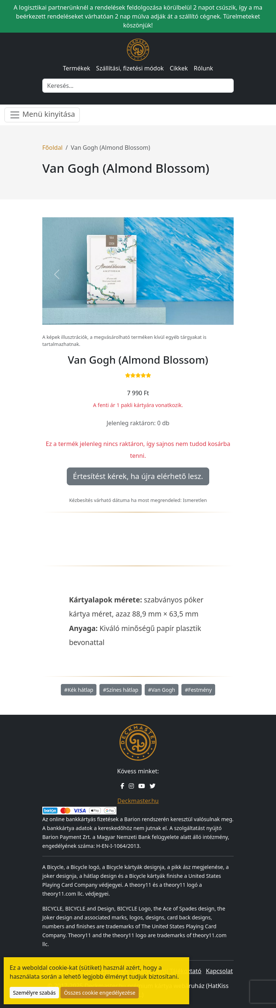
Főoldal (52, 147)
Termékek (77, 68)
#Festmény (198, 689)
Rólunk (203, 68)
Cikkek (179, 68)
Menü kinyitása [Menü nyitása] (42, 114)
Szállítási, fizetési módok (130, 68)
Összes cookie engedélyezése (99, 992)
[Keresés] (138, 86)
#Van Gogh (161, 689)
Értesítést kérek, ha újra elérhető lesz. (138, 476)
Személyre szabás (34, 992)
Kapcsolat (219, 971)
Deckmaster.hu (137, 801)
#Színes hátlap (120, 689)
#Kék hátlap (78, 689)
